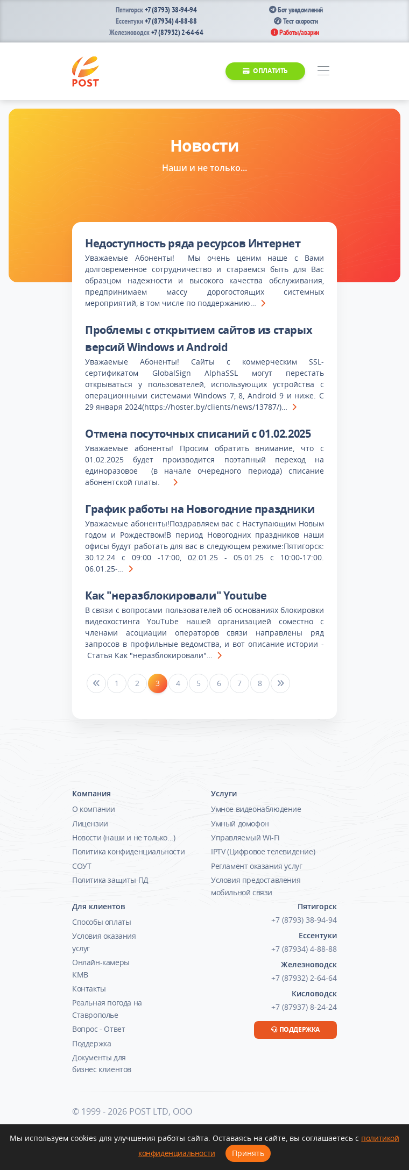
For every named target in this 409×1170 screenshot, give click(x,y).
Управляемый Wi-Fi (245, 837)
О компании (93, 809)
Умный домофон (240, 823)
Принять (248, 1153)
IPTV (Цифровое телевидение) (263, 851)
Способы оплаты (101, 922)
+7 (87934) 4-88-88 (171, 21)
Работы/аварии (295, 32)
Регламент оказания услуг (256, 866)
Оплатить (265, 70)
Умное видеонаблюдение (256, 809)
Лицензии (90, 823)
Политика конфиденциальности (128, 851)
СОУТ (81, 866)
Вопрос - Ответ (98, 1029)
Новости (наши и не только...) (123, 837)
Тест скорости (296, 21)
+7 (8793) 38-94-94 (171, 10)
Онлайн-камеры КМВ (101, 968)
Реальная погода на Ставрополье (107, 1008)
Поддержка (91, 1043)
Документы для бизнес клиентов (101, 1063)
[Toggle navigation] (323, 71)
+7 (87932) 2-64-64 (177, 32)
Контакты (89, 988)
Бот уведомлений (296, 10)
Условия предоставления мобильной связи (255, 886)
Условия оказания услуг (104, 942)
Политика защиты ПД (110, 880)
